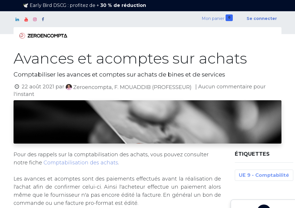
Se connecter (262, 18)
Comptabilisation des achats (81, 162)
